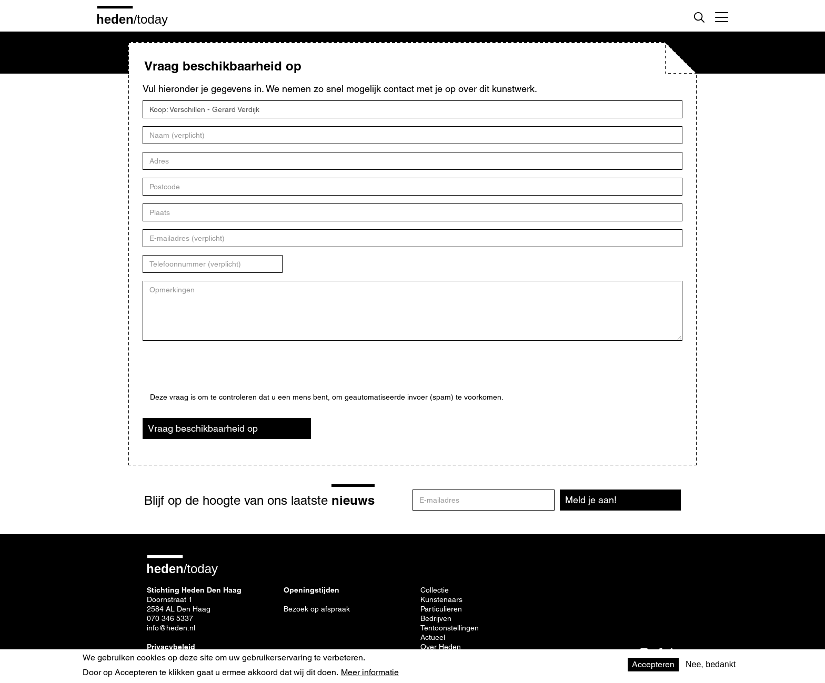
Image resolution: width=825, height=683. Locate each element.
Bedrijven (435, 618)
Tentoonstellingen (449, 628)
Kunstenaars (441, 599)
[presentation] (230, 372)
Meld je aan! (591, 499)
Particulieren (441, 609)
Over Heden (440, 647)
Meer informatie (370, 672)
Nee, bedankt (711, 664)
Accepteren (653, 664)
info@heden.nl (171, 628)
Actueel (432, 637)
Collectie (434, 590)
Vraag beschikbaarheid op (203, 428)
